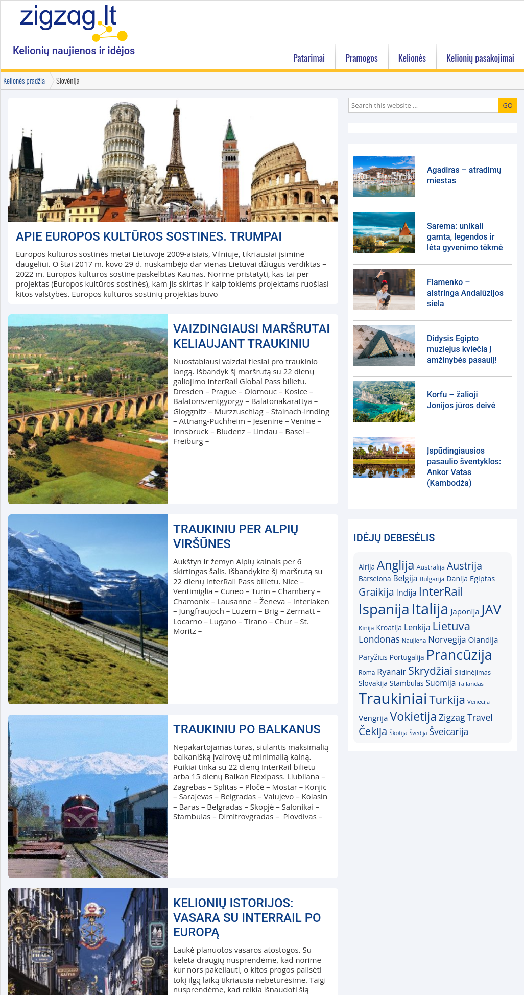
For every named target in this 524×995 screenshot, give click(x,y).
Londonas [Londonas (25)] (379, 639)
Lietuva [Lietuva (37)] (451, 625)
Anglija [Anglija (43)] (396, 565)
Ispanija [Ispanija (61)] (384, 609)
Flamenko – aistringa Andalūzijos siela (465, 293)
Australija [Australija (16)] (430, 567)
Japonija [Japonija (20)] (464, 611)
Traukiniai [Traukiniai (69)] (393, 698)
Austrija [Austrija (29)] (464, 566)
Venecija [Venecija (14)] (478, 701)
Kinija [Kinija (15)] (366, 628)
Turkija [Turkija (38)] (447, 699)
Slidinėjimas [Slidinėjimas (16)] (473, 672)
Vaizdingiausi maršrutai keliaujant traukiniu (251, 336)
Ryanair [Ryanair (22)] (391, 671)
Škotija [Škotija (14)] (398, 733)
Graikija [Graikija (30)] (376, 592)
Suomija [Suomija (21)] (441, 683)
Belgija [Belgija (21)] (405, 578)
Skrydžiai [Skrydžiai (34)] (430, 670)
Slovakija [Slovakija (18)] (373, 683)
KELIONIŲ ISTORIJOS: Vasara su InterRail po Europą (247, 918)
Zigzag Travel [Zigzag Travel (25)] (466, 717)
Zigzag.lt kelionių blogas (74, 22)
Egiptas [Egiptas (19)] (482, 578)
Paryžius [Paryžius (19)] (373, 657)
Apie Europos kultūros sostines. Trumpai (149, 236)
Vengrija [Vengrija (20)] (373, 718)
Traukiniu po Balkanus (247, 729)
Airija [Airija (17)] (367, 567)
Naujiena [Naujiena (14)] (414, 640)
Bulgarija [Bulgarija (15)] (431, 579)
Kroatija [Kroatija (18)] (389, 627)
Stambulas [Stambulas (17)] (407, 683)
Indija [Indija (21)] (406, 592)
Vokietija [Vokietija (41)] (413, 716)
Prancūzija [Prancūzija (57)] (459, 654)
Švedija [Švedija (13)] (418, 733)
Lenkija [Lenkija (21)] (417, 627)
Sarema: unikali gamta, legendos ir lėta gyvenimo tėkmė (465, 236)
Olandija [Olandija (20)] (483, 639)
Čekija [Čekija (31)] (373, 731)
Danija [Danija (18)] (457, 578)
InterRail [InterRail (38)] (441, 591)
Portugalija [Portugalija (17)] (407, 657)
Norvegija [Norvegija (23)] (447, 639)
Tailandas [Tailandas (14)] (471, 684)
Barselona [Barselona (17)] (375, 578)
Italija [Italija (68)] (430, 609)
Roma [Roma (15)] (367, 672)
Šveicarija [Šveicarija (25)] (448, 731)
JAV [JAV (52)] (492, 609)
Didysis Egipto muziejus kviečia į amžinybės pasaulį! (462, 349)
